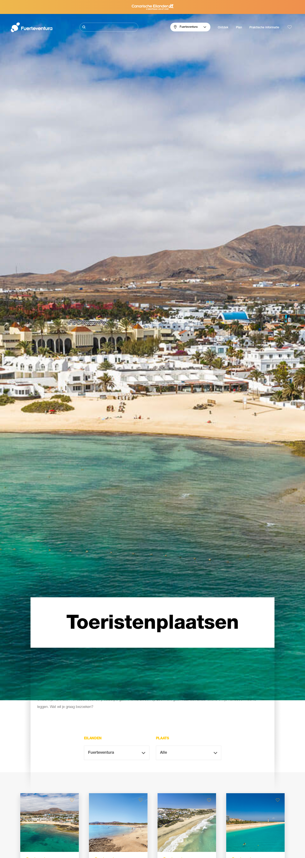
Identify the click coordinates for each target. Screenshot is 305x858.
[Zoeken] (109, 27)
